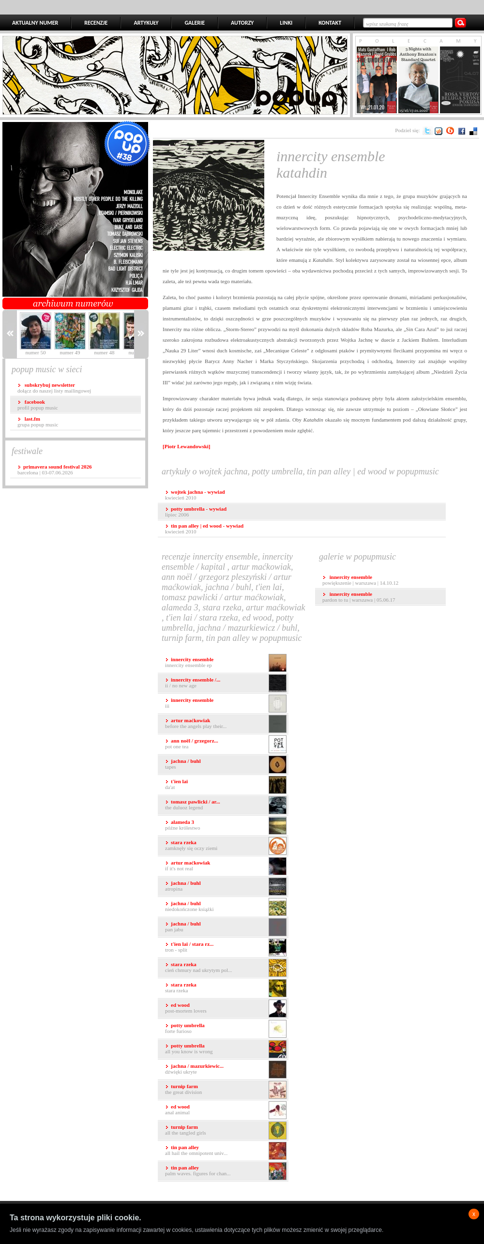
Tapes (226, 765)
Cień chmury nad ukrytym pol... (226, 968)
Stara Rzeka (226, 988)
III (226, 704)
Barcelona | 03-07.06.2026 (54, 469)
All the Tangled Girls (226, 1130)
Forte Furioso (226, 1029)
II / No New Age (226, 683)
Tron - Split (226, 947)
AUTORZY (242, 22)
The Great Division (226, 1090)
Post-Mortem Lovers (226, 1008)
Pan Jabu (226, 927)
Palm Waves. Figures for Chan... (226, 1171)
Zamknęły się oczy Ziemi (226, 846)
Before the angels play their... (226, 724)
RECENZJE (95, 22)
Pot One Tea (226, 744)
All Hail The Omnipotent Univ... (226, 1151)
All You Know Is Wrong (226, 1049)
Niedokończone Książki (226, 907)
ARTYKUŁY (146, 22)
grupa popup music (37, 421)
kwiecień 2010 (195, 495)
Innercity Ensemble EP (226, 663)
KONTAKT (329, 22)
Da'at (226, 785)
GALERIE (194, 22)
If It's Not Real (226, 866)
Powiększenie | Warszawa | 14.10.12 (360, 580)
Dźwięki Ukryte (226, 1069)
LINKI (286, 22)
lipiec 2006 (196, 511)
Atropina (226, 886)
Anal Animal (226, 1110)
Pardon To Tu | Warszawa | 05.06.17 (358, 597)
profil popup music (37, 404)
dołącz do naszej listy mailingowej (54, 388)
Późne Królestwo (226, 825)
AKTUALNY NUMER (35, 22)
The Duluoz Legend (226, 805)
